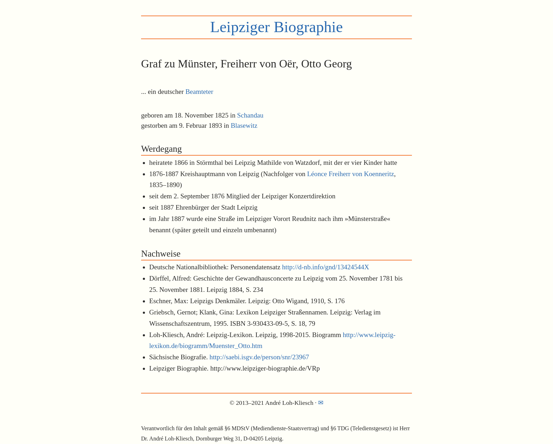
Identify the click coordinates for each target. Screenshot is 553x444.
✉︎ (320, 402)
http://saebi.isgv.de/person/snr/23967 (259, 357)
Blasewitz (244, 125)
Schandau (250, 115)
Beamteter (199, 91)
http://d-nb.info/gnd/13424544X (325, 267)
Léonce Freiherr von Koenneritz (350, 174)
